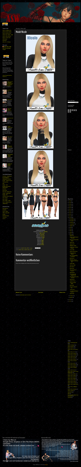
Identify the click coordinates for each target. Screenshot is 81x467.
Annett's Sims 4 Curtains (72, 354)
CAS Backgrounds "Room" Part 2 (9, 146)
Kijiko (43, 237)
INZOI (69, 393)
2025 (70, 202)
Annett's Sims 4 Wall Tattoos (73, 384)
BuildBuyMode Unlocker (7, 179)
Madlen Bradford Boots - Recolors (74, 238)
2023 (70, 205)
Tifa (43, 238)
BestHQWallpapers (6, 177)
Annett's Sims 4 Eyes (71, 357)
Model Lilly (72, 235)
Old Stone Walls (72, 265)
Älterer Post (62, 292)
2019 (70, 212)
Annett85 (45, 231)
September (72, 224)
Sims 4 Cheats (5, 197)
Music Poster (9, 99)
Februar (71, 295)
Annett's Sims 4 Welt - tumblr (8, 34)
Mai (71, 230)
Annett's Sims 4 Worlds (72, 389)
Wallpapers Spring (73, 245)
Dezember (72, 219)
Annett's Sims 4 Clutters (72, 353)
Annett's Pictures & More (7, 31)
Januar (71, 297)
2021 (70, 209)
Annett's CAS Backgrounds (72, 342)
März (71, 234)
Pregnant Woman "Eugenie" (73, 253)
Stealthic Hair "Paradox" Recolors (9, 164)
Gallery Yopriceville (6, 212)
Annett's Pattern (71, 346)
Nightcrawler (42, 233)
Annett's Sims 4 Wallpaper (72, 386)
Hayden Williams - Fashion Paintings (10, 155)
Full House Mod (5, 182)
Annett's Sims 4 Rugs (71, 378)
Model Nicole (72, 279)
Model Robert (72, 272)
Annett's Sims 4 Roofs (72, 376)
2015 (70, 299)
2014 (70, 301)
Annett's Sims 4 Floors (72, 359)
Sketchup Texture (6, 215)
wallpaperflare (5, 203)
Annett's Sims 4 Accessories (73, 349)
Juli (70, 227)
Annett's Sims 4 (21, 249)
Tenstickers (5, 217)
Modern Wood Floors (73, 251)
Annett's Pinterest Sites (7, 33)
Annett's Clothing (71, 345)
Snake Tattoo (9, 136)
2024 (70, 204)
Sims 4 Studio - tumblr (7, 200)
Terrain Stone (72, 289)
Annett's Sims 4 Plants (72, 375)
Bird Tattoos (72, 266)
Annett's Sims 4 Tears (71, 381)
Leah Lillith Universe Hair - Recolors (74, 277)
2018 (70, 214)
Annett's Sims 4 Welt (7, 46)
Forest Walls (72, 249)
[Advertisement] (73, 44)
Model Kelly (72, 285)
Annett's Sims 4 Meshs (72, 366)
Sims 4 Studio (5, 199)
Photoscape (5, 190)
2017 (70, 215)
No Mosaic (4, 188)
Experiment (5, 40)
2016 (70, 217)
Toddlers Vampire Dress (9, 127)
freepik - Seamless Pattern (7, 180)
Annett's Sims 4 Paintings (72, 367)
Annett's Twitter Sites (6, 37)
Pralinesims (42, 235)
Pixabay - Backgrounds (7, 193)
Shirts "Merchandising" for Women (74, 256)
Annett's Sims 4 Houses (72, 364)
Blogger (46, 464)
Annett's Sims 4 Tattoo (72, 379)
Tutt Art (4, 218)
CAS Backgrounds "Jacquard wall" (73, 275)
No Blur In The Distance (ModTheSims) (7, 187)
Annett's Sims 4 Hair (71, 363)
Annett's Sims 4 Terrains (72, 382)
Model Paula (72, 293)
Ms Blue (42, 244)
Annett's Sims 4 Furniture (72, 360)
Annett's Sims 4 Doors (72, 356)
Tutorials (69, 397)
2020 (70, 210)
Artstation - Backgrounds (7, 176)
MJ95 (43, 240)
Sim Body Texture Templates (8, 196)
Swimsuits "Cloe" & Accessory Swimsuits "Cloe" (74, 260)
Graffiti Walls (72, 263)
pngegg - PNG (5, 194)
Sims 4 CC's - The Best (7, 42)
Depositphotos (5, 208)
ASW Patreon (5, 39)
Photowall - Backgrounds (7, 191)
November (72, 220)
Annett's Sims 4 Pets (71, 370)
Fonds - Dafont (5, 211)
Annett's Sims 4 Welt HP (7, 36)
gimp (3, 183)
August (71, 225)
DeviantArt (4, 209)
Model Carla (72, 242)
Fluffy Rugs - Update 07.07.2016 (9, 109)
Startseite (40, 292)
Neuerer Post (19, 292)
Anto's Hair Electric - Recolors (73, 270)
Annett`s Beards (71, 390)
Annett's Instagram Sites (7, 30)
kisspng (4, 214)
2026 (70, 200)
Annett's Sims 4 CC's (28, 249)
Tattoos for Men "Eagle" (73, 283)
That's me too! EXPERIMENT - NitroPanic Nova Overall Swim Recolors (10, 83)
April (71, 232)
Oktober (71, 222)
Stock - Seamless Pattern (7, 202)
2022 (70, 207)
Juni (70, 229)
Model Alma (72, 268)
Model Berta (72, 258)
